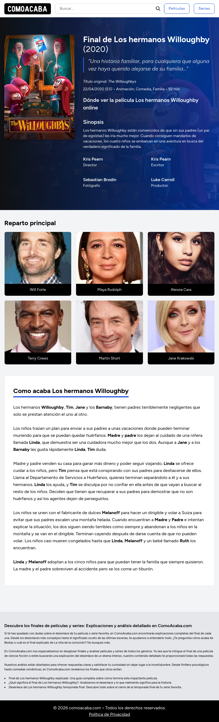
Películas (177, 8)
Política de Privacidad (109, 714)
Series (204, 8)
